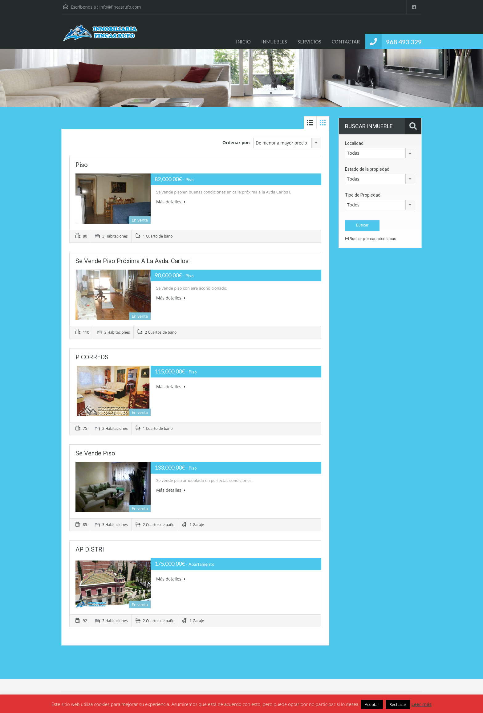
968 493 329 (404, 42)
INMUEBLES (274, 41)
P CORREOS (91, 357)
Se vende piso (95, 453)
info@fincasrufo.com (120, 7)
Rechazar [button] (397, 704)
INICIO (243, 41)
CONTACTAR (346, 41)
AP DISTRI (89, 549)
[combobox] (287, 143)
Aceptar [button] (372, 704)
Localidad (354, 143)
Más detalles (170, 202)
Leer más (421, 704)
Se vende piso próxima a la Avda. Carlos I (133, 261)
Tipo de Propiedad (362, 195)
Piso (81, 165)
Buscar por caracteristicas (370, 238)
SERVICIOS (309, 41)
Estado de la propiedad (367, 169)
